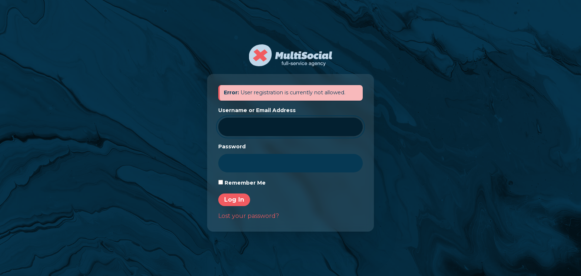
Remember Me (245, 182)
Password (232, 146)
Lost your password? (248, 215)
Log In (234, 199)
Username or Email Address (257, 110)
